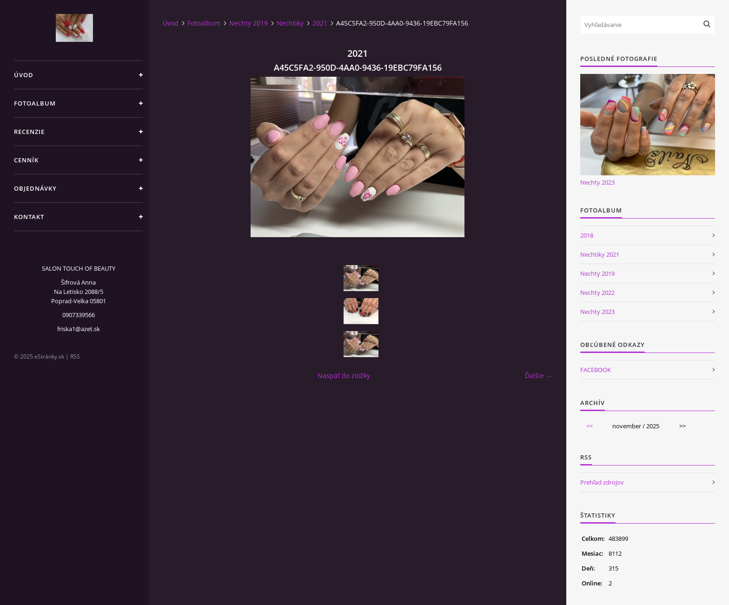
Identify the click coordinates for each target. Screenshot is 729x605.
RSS (75, 356)
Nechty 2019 (248, 23)
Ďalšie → (538, 375)
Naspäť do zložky (344, 375)
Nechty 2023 (597, 182)
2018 (586, 235)
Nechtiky (290, 23)
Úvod (23, 75)
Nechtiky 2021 (599, 254)
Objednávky (35, 188)
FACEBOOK (595, 370)
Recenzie (29, 131)
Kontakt (29, 217)
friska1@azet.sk (78, 329)
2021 (319, 23)
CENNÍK (26, 160)
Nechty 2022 (597, 292)
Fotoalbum (35, 103)
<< (589, 426)
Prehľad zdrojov (602, 482)
